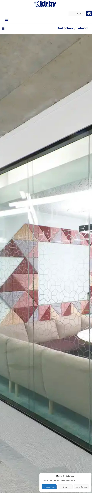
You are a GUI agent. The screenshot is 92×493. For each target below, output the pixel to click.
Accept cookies (49, 487)
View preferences (81, 487)
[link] (89, 13)
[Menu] (6, 20)
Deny (65, 487)
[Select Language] (77, 13)
